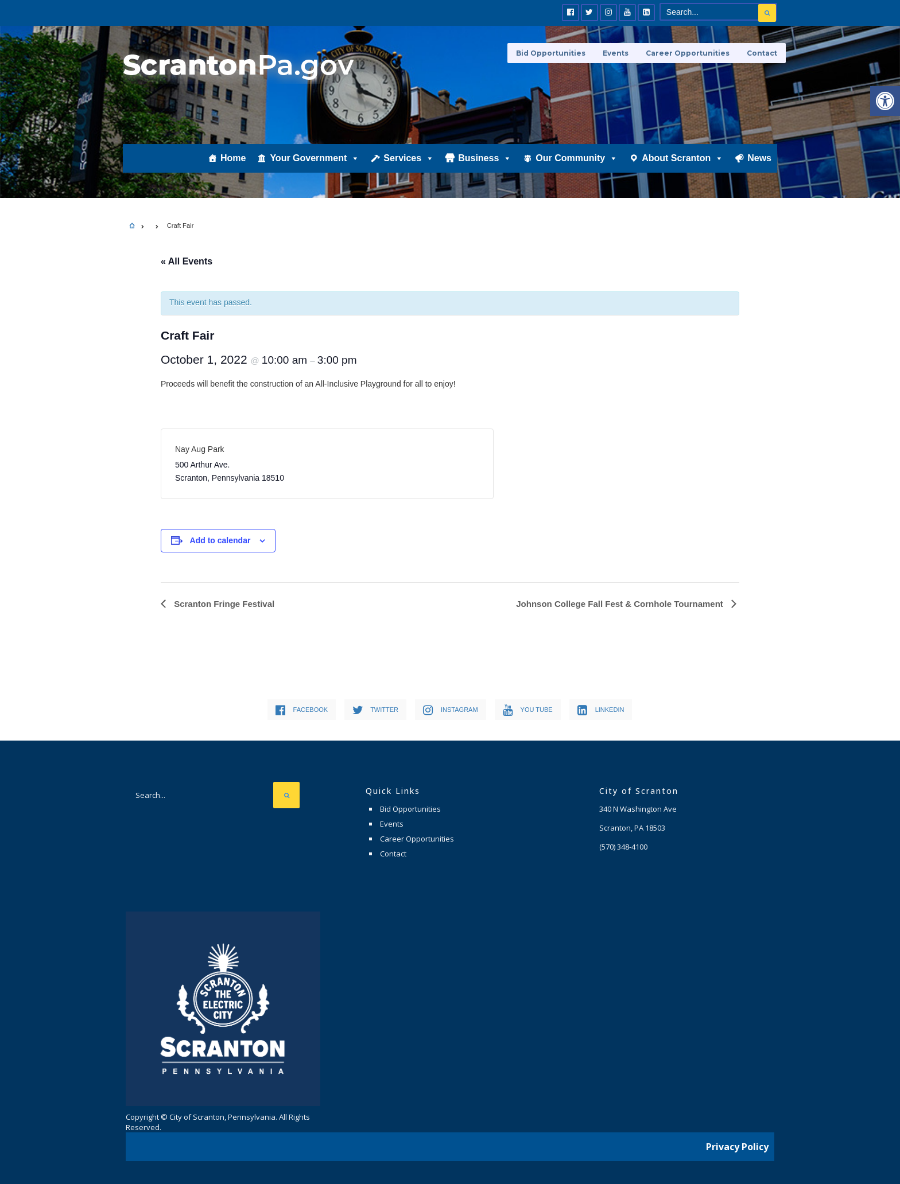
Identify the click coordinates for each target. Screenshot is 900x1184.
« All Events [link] (186, 261)
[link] (885, 101)
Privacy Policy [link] (737, 1146)
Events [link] (616, 53)
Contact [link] (762, 53)
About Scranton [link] (682, 159)
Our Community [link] (577, 159)
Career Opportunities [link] (688, 53)
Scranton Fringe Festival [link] (223, 604)
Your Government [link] (314, 159)
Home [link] (233, 158)
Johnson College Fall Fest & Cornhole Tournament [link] (621, 604)
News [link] (759, 158)
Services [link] (408, 159)
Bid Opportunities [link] (550, 53)
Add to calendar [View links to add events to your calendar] (220, 540)
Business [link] (484, 159)
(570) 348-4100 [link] (623, 847)
